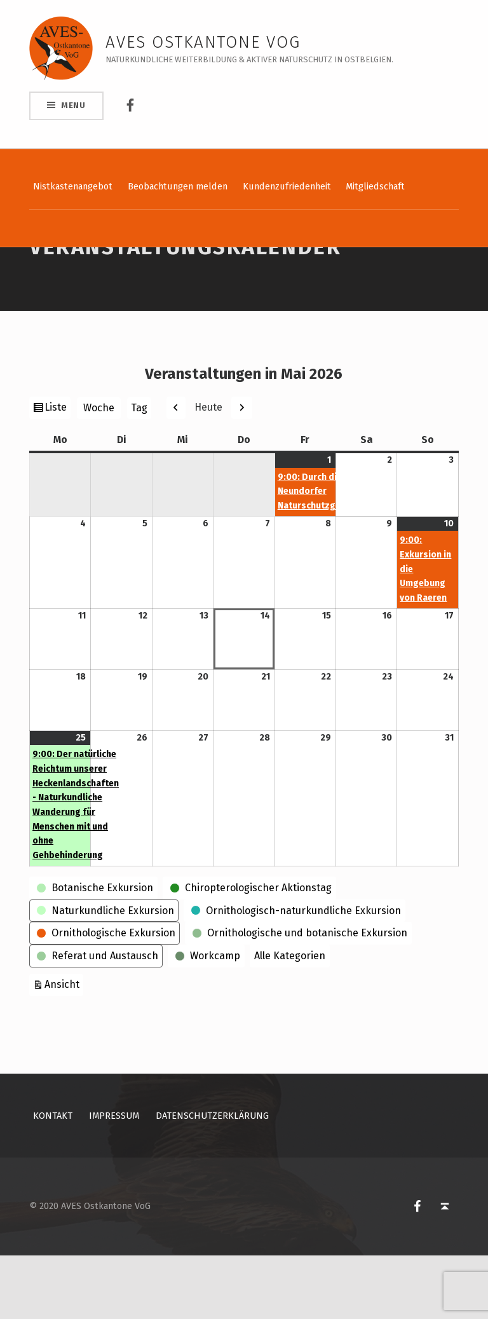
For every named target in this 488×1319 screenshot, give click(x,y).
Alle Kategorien (289, 1019)
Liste (57, 472)
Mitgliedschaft (375, 186)
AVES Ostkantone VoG (203, 42)
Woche (98, 471)
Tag (139, 471)
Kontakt (52, 1179)
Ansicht (63, 1046)
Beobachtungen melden (177, 186)
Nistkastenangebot (72, 186)
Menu (73, 105)
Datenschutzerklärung (212, 1179)
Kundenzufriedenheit (287, 186)
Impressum (114, 1179)
